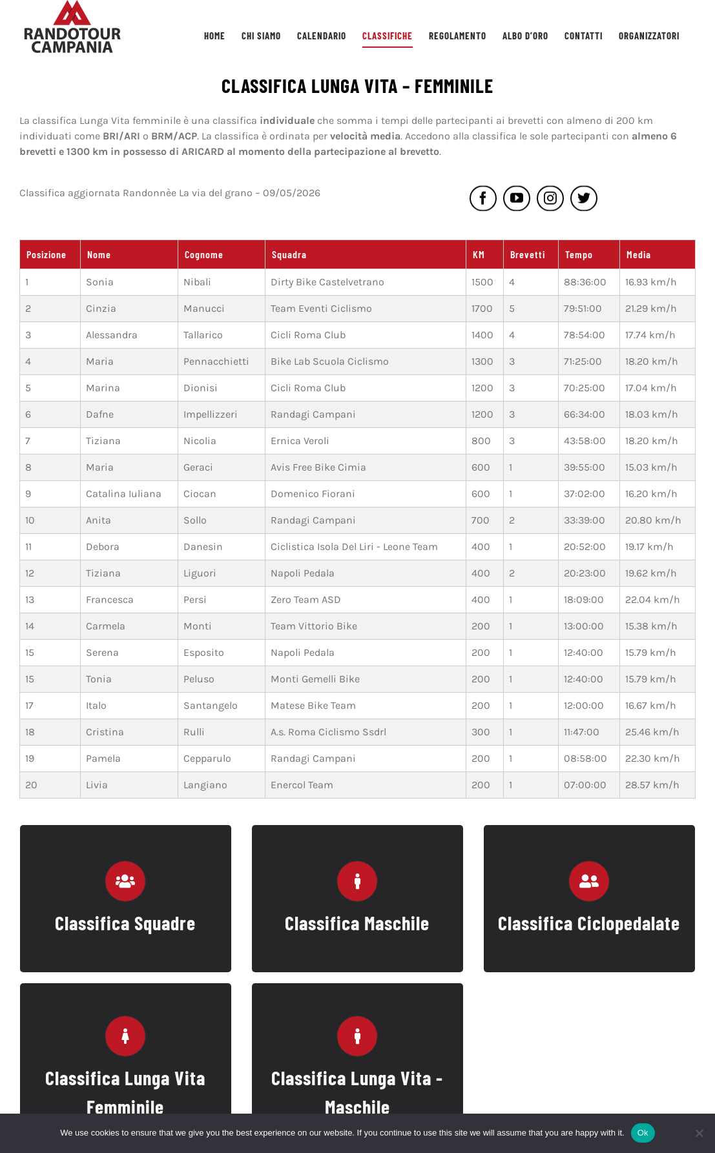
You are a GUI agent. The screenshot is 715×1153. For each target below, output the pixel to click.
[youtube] (516, 201)
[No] (698, 1133)
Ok (642, 1133)
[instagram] (550, 201)
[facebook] (483, 201)
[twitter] (583, 201)
